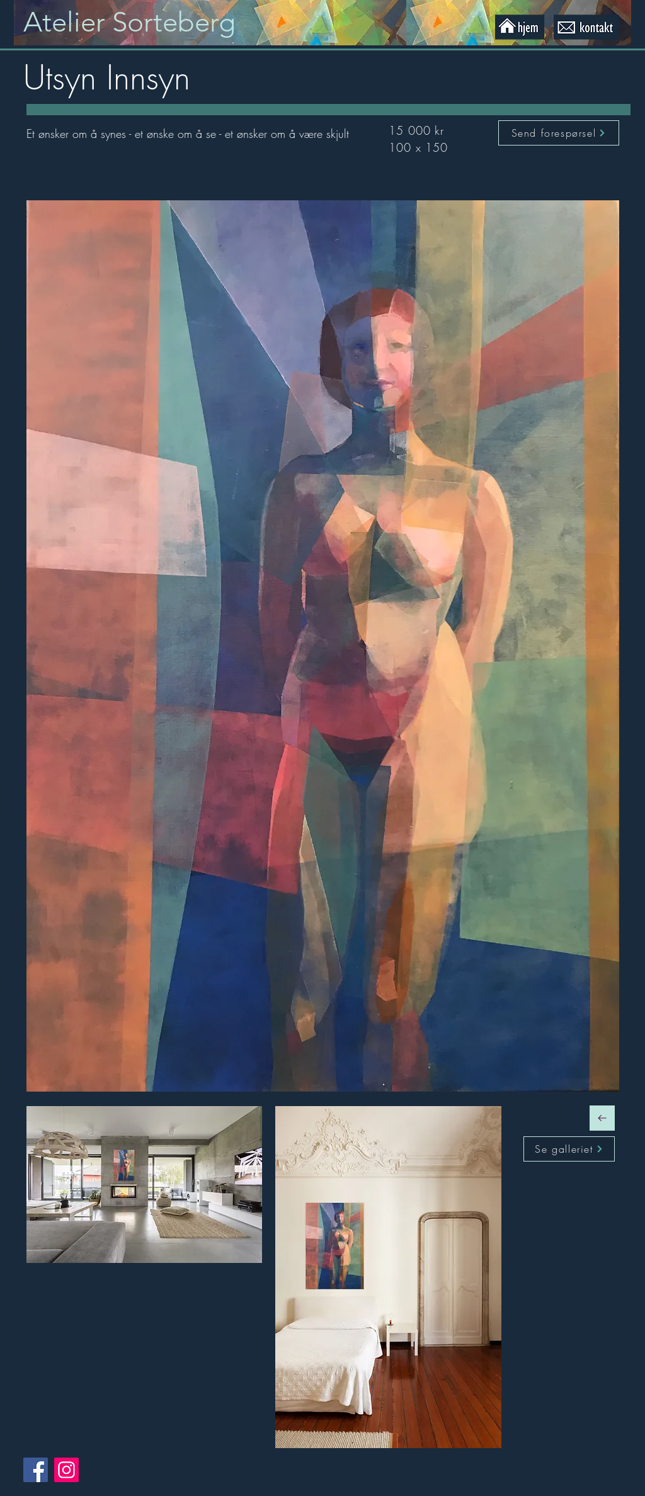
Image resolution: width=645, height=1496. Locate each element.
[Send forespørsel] (558, 133)
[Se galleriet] (569, 1149)
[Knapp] (141, 22)
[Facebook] (35, 1470)
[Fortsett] (602, 1118)
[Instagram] (66, 1470)
